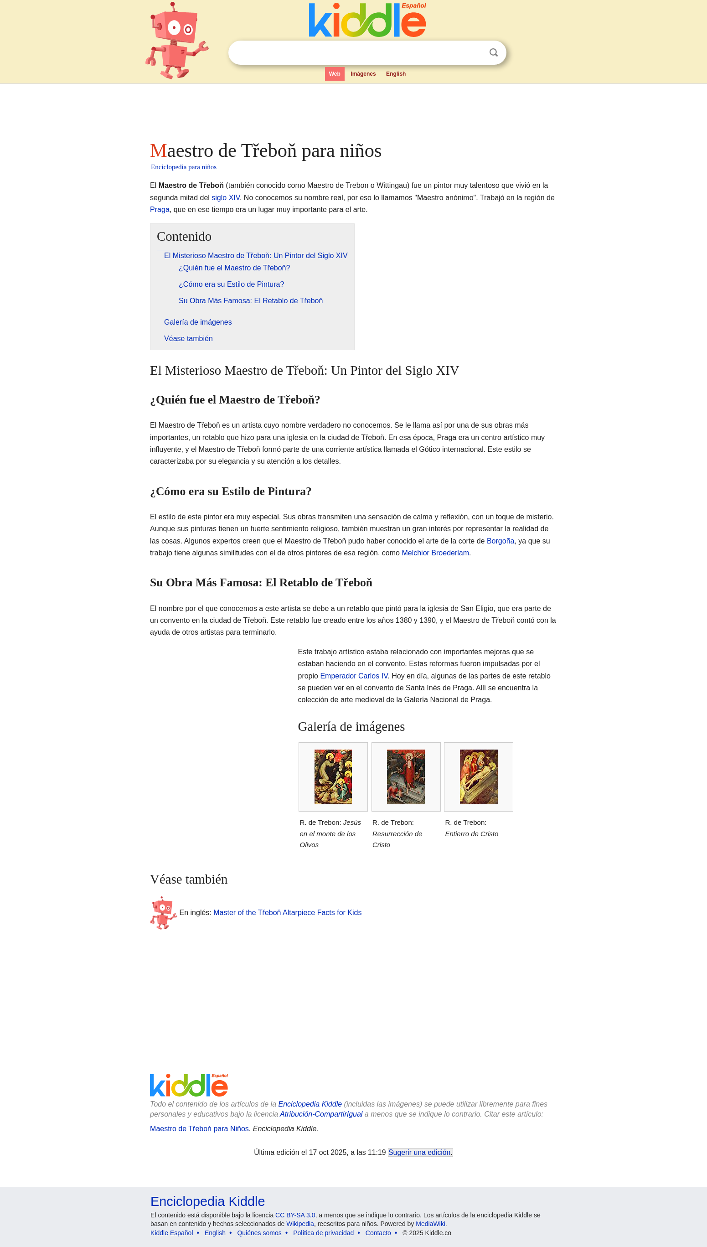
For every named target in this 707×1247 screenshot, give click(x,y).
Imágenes (363, 74)
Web (335, 74)
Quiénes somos (259, 1233)
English (396, 74)
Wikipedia (300, 1223)
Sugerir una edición (419, 1152)
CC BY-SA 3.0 (295, 1215)
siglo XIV (226, 198)
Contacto (378, 1233)
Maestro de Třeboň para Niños (199, 1129)
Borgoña (501, 541)
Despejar (475, 53)
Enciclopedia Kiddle (310, 1104)
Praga (160, 209)
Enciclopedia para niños (184, 167)
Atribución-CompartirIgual (321, 1114)
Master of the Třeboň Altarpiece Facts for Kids (287, 912)
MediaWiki (430, 1223)
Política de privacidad (323, 1233)
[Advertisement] (353, 109)
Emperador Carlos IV (353, 676)
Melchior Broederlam (435, 553)
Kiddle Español (171, 1233)
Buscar (494, 52)
